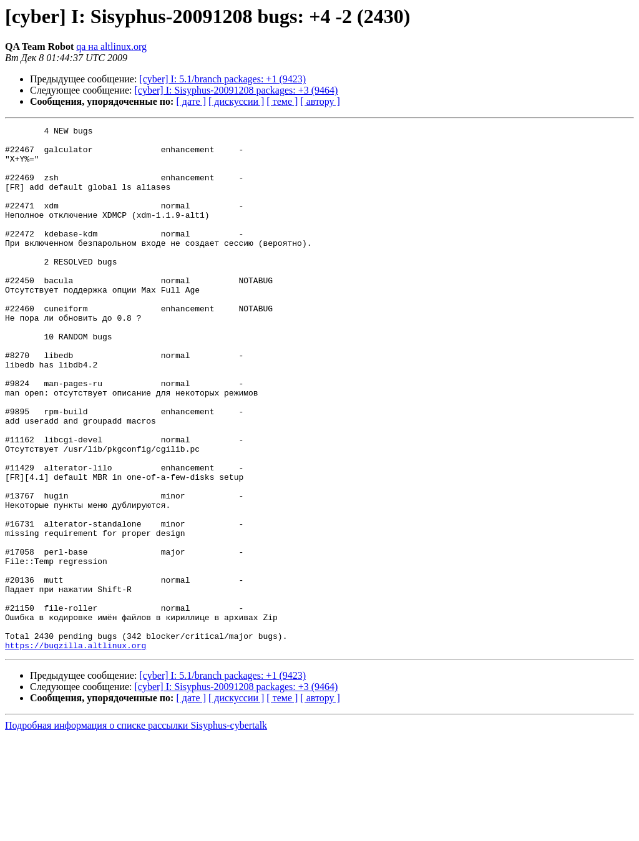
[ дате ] (191, 101)
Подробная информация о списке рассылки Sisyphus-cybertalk (136, 830)
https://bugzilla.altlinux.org (75, 750)
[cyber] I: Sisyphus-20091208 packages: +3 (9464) (236, 90)
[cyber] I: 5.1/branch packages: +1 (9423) (222, 79)
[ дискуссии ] (236, 101)
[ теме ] (282, 101)
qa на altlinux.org (111, 46)
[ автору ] (319, 101)
